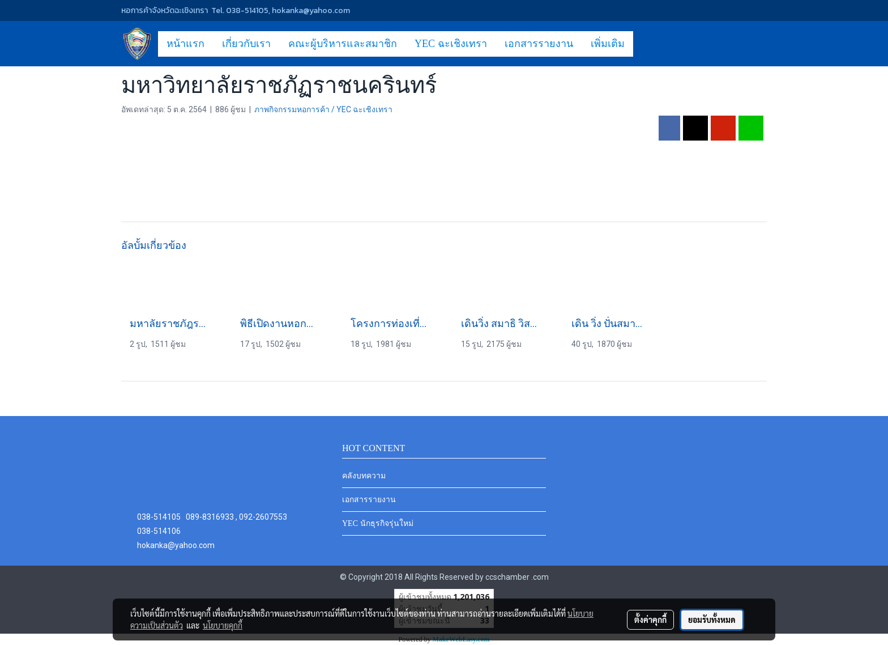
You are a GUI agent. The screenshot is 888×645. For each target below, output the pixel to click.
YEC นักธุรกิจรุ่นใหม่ (377, 523)
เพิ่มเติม (608, 43)
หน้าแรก (185, 43)
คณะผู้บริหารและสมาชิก (342, 43)
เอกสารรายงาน (539, 43)
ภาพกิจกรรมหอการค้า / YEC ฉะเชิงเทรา (323, 109)
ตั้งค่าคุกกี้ (650, 619)
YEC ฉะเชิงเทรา (451, 43)
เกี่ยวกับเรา (246, 43)
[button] (643, 43)
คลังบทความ (364, 476)
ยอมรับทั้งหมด (712, 619)
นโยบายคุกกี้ (222, 625)
